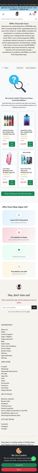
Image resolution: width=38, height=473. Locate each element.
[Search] (17, 19)
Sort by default (30, 68)
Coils (3, 378)
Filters (5, 68)
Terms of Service (22, 311)
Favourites (4, 388)
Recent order (5, 401)
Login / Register (6, 337)
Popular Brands (6, 390)
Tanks (3, 381)
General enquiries (7, 408)
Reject (19, 469)
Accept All (19, 465)
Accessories (5, 383)
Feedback (4, 403)
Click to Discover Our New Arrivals (17, 194)
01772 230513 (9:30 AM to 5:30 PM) (14, 411)
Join (34, 307)
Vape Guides (5, 344)
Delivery (4, 353)
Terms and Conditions (8, 346)
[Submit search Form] (36, 19)
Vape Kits (4, 376)
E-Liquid (4, 366)
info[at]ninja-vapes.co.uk (9, 413)
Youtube (4, 429)
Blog (2, 341)
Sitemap (4, 358)
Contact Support (7, 334)
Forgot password (7, 339)
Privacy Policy (11, 311)
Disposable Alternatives (9, 371)
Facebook (4, 424)
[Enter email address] (16, 307)
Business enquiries (7, 399)
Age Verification (6, 355)
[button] (3, 14)
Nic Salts (4, 374)
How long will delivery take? (10, 415)
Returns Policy (6, 351)
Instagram (4, 426)
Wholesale (4, 369)
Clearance (4, 385)
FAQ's (3, 332)
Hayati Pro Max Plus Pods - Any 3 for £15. (19, 5)
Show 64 (19, 68)
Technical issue (6, 406)
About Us (4, 329)
